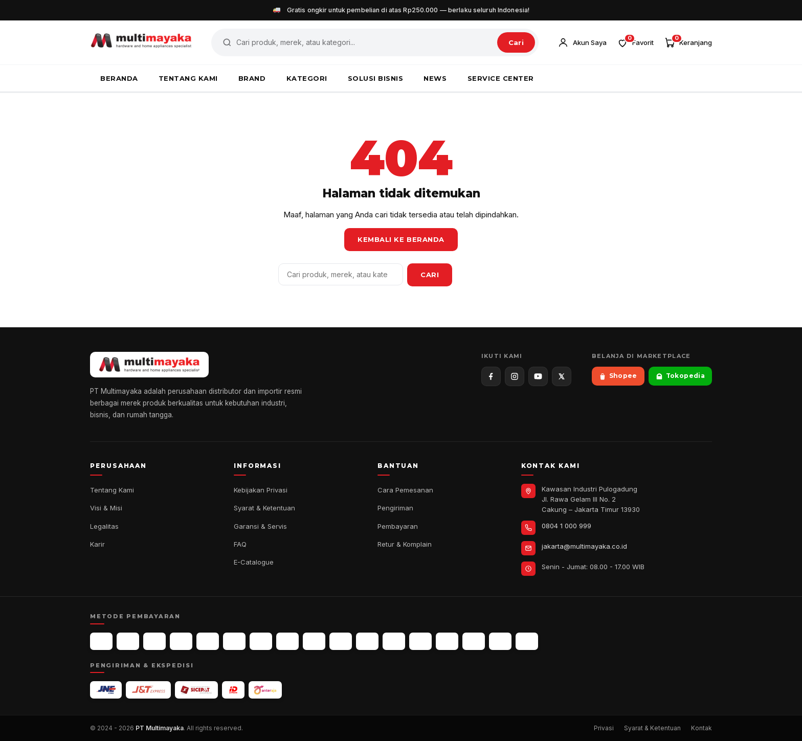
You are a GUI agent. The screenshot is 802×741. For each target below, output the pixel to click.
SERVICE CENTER (500, 78)
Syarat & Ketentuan (264, 508)
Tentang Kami (112, 490)
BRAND (252, 78)
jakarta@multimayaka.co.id (584, 546)
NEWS (435, 78)
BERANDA (119, 78)
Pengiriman (395, 508)
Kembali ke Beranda (401, 239)
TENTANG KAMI (188, 78)
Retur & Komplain (404, 544)
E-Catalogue (254, 562)
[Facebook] (491, 376)
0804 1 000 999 (566, 526)
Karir (97, 544)
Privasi (604, 728)
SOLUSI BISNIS (376, 78)
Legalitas (104, 526)
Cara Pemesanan (405, 490)
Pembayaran (397, 526)
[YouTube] (538, 376)
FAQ (240, 544)
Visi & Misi (106, 508)
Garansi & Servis (260, 526)
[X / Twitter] (561, 376)
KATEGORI (306, 78)
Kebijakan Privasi (260, 490)
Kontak (701, 728)
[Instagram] (514, 376)
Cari (516, 42)
